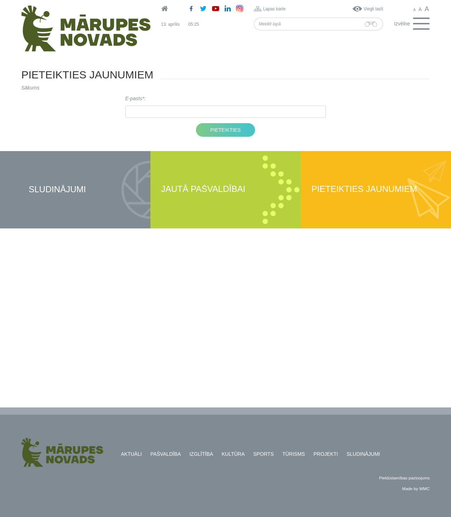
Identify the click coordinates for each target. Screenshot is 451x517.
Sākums (30, 88)
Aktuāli (131, 454)
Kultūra (233, 454)
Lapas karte (274, 8)
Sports (263, 454)
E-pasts (133, 98)
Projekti (325, 454)
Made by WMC (416, 488)
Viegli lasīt (373, 8)
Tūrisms (293, 454)
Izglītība (201, 454)
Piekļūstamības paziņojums (404, 477)
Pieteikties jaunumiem (364, 189)
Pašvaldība (165, 454)
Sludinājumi (57, 189)
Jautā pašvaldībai (203, 189)
